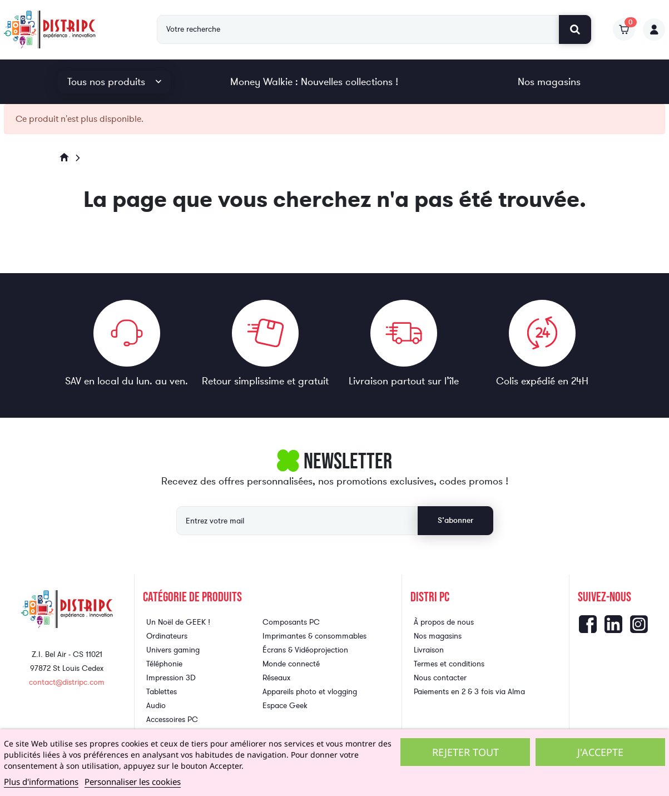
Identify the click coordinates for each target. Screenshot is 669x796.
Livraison (429, 650)
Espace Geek (285, 705)
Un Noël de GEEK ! (178, 622)
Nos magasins (549, 81)
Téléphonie (164, 664)
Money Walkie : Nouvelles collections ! (314, 81)
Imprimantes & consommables (314, 636)
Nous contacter (440, 678)
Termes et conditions (449, 664)
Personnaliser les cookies (133, 781)
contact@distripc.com (67, 682)
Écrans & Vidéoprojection (305, 650)
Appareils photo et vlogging (309, 691)
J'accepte (600, 752)
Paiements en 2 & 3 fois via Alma (469, 691)
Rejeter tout (465, 752)
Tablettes (161, 691)
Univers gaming (173, 650)
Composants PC (291, 622)
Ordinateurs (166, 636)
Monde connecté (291, 664)
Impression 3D (171, 678)
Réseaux (276, 678)
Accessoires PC (172, 719)
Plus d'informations (41, 781)
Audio (156, 705)
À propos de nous (444, 622)
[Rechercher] (358, 29)
